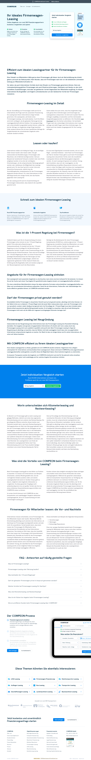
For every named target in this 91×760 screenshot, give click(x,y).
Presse (9, 746)
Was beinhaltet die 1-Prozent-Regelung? (45, 575)
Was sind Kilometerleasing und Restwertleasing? (45, 592)
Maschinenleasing (31, 749)
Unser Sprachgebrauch (13, 735)
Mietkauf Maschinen (32, 742)
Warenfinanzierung (51, 749)
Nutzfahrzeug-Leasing (32, 751)
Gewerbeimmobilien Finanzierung (35, 738)
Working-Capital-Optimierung (54, 751)
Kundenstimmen (11, 738)
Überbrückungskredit (52, 744)
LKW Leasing (30, 746)
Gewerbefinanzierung (52, 738)
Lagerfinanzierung (51, 740)
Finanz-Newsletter (11, 742)
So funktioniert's (26, 650)
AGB (71, 758)
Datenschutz (75, 758)
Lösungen (28, 6)
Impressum (81, 758)
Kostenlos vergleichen (62, 35)
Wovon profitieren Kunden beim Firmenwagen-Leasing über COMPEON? (45, 603)
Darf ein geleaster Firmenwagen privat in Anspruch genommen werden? (45, 581)
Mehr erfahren (55, 1)
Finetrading (49, 735)
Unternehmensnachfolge (53, 746)
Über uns (22, 6)
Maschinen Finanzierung (33, 740)
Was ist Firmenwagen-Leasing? (45, 564)
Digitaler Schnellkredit (52, 733)
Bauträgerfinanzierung (32, 733)
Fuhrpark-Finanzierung (32, 735)
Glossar (9, 749)
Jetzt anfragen (13, 650)
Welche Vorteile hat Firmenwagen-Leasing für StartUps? (45, 586)
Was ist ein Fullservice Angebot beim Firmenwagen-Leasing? (45, 597)
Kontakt (9, 751)
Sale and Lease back (52, 742)
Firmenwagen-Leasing (32, 744)
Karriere (9, 744)
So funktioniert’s (36, 6)
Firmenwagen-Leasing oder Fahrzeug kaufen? (45, 569)
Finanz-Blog (10, 740)
